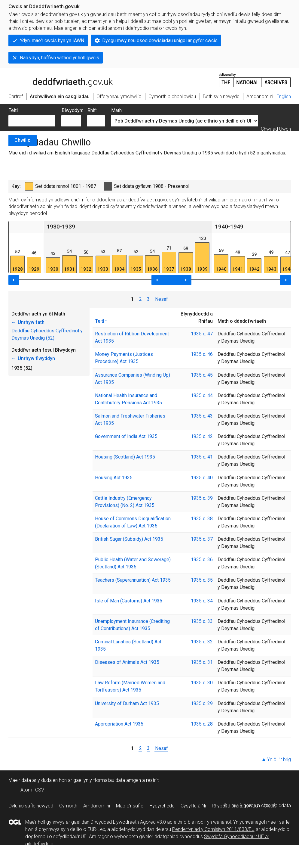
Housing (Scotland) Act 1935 (125, 457)
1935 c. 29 (202, 703)
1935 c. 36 (202, 559)
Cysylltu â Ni (193, 806)
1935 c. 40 (202, 477)
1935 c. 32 (202, 642)
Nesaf (161, 299)
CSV (39, 790)
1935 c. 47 (202, 334)
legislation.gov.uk (55, 79)
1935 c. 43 (202, 416)
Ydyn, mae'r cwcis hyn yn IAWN (52, 40)
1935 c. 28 (202, 724)
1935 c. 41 (202, 457)
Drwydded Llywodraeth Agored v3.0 (128, 822)
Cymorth (68, 806)
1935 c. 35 (202, 580)
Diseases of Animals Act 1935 (127, 662)
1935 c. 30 (202, 683)
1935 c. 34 (202, 601)
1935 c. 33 (202, 621)
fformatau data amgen (117, 780)
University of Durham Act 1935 (127, 703)
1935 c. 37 (202, 539)
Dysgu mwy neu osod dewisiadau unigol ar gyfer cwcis (160, 40)
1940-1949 (229, 226)
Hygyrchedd (162, 806)
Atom (26, 790)
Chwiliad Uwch (276, 129)
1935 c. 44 (202, 395)
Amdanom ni (96, 806)
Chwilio (22, 140)
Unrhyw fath (27, 322)
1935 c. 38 (202, 518)
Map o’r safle (129, 806)
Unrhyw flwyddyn (33, 358)
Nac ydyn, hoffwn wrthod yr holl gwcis (59, 58)
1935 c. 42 (202, 436)
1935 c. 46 (202, 354)
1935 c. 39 (202, 498)
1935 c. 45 (202, 375)
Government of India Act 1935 (126, 436)
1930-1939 (61, 226)
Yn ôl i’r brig (279, 759)
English (283, 96)
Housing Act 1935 (114, 477)
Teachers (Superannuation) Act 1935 (133, 580)
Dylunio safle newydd (31, 806)
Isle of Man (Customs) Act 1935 (128, 601)
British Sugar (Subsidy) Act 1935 (129, 539)
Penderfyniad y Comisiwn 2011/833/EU (213, 829)
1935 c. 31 (202, 662)
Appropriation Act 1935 (119, 724)
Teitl (99, 321)
